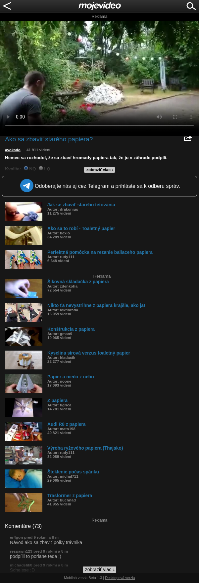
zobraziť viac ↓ (100, 169)
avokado (13, 150)
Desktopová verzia (120, 578)
